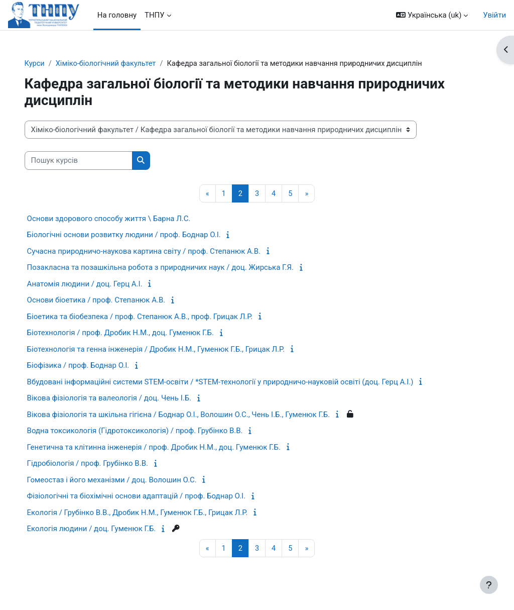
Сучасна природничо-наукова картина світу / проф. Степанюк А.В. (162, 251)
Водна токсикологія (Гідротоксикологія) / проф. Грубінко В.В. (153, 431)
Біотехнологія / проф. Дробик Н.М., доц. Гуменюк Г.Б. (138, 333)
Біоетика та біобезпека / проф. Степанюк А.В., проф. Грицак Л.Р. (158, 317)
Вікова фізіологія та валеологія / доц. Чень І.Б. (127, 398)
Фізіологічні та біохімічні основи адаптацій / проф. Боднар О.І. (154, 496)
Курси (53, 63)
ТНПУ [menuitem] (155, 15)
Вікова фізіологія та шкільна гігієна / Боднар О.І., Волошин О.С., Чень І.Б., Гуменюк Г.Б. (196, 415)
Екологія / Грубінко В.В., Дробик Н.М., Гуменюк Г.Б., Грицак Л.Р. (155, 513)
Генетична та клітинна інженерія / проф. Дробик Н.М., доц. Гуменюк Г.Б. (172, 447)
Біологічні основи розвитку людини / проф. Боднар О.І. (142, 235)
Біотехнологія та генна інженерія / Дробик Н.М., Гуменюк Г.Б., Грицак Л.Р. (174, 349)
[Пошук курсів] (97, 161)
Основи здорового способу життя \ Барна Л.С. (127, 219)
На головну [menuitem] (117, 15)
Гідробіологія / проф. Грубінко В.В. (105, 463)
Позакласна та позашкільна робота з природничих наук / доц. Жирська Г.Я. (178, 267)
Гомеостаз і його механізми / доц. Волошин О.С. (130, 480)
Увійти (494, 15)
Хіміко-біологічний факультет (125, 63)
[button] (432, 15)
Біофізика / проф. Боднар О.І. (96, 365)
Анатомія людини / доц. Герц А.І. (103, 284)
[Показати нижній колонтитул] (489, 585)
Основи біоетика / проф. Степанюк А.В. (114, 300)
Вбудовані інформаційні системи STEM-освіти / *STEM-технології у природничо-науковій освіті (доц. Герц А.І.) (238, 382)
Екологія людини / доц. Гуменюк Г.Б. (109, 529)
